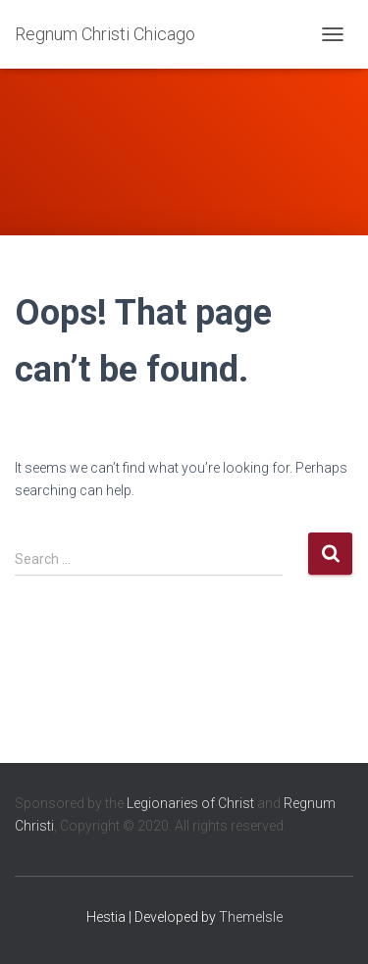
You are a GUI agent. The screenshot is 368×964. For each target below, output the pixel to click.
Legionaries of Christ (190, 803)
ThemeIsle (251, 917)
